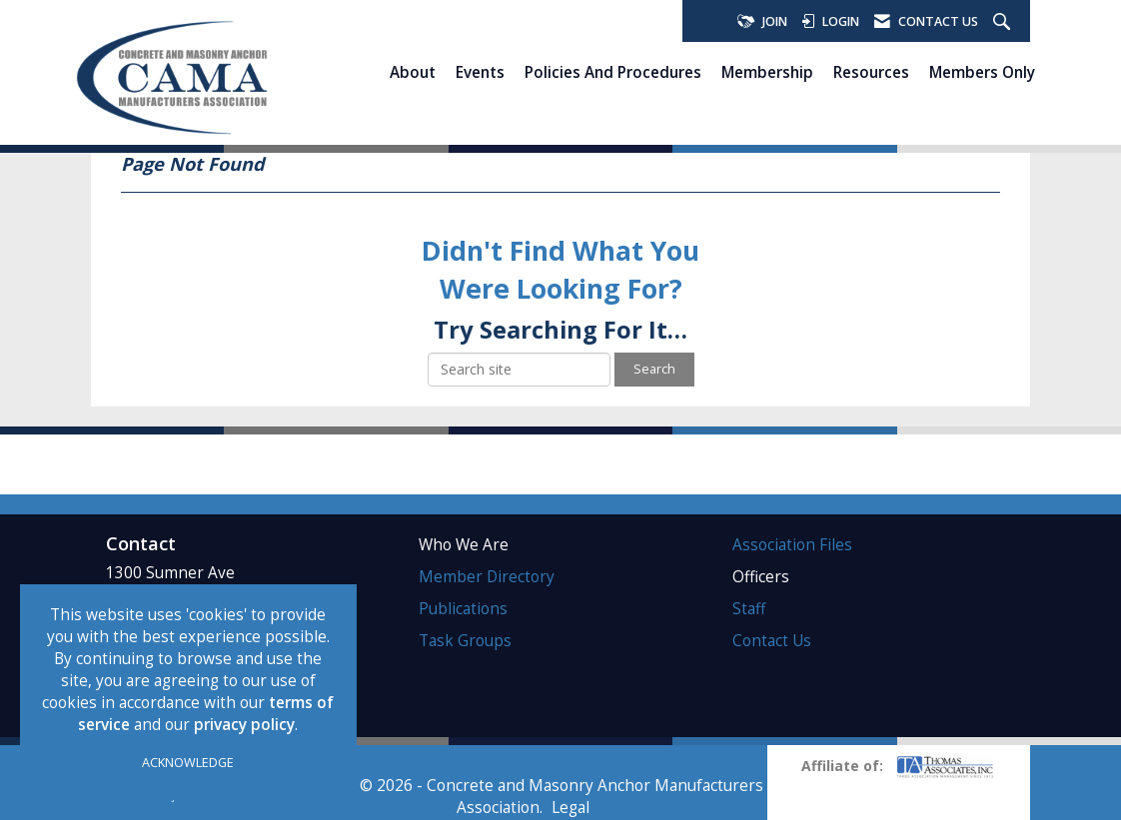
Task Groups (465, 640)
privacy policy (244, 724)
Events (480, 72)
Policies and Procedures (613, 72)
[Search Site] (1004, 22)
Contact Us (771, 640)
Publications (463, 608)
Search (654, 369)
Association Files (792, 544)
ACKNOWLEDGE (188, 762)
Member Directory (487, 576)
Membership (767, 72)
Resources (871, 72)
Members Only (982, 72)
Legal (570, 807)
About (413, 72)
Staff (748, 608)
